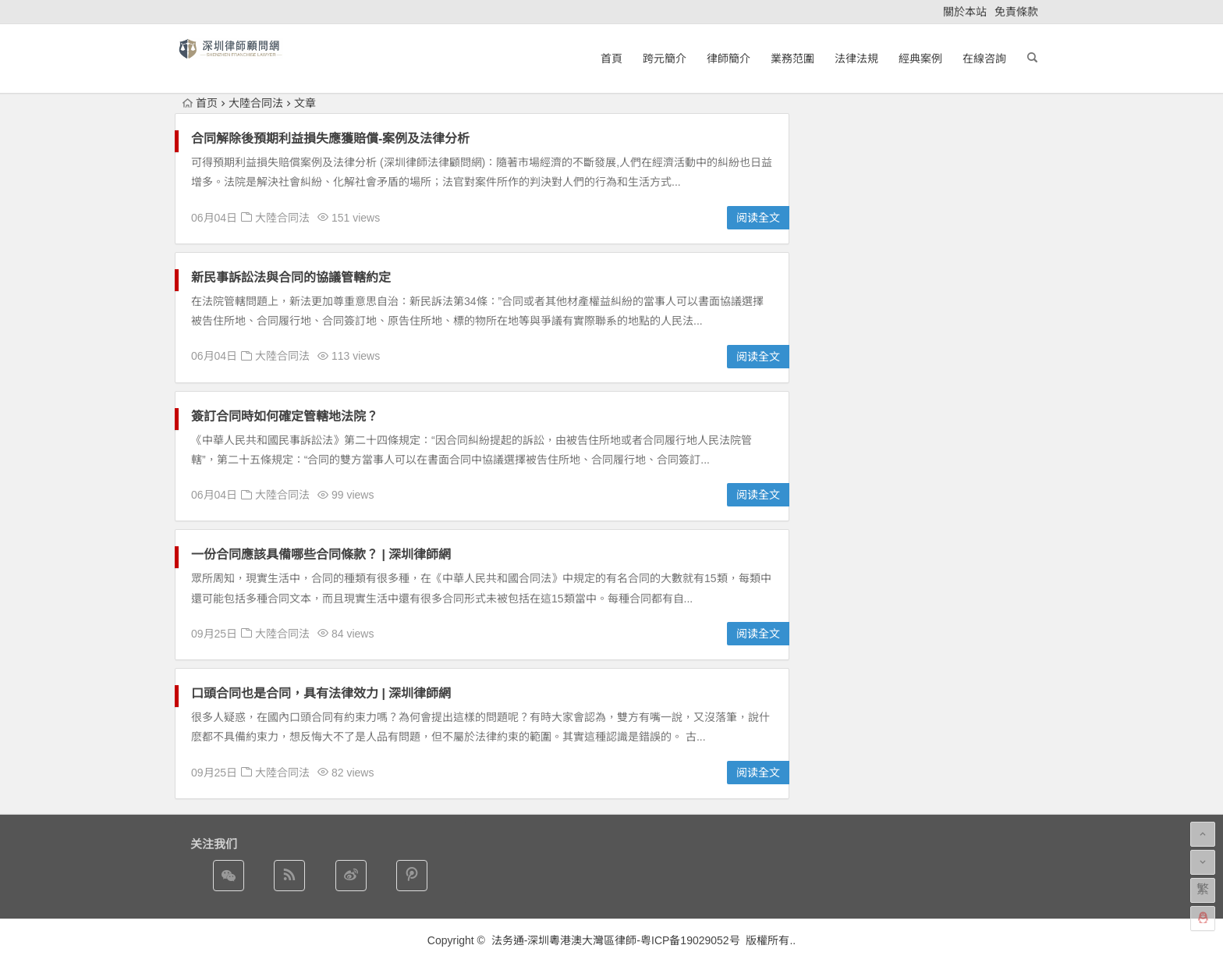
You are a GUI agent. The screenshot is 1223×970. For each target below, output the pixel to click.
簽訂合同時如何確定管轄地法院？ (284, 416)
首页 (200, 103)
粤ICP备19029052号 (690, 940)
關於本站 (965, 11)
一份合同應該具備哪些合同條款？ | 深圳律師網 (321, 554)
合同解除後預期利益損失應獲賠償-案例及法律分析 (330, 138)
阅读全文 (758, 217)
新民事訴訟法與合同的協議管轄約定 (291, 277)
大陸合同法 (256, 103)
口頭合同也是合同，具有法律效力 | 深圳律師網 (321, 693)
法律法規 (856, 58)
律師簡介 (728, 58)
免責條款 (1016, 11)
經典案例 (920, 58)
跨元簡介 (664, 58)
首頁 (611, 58)
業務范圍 (792, 58)
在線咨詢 (984, 58)
